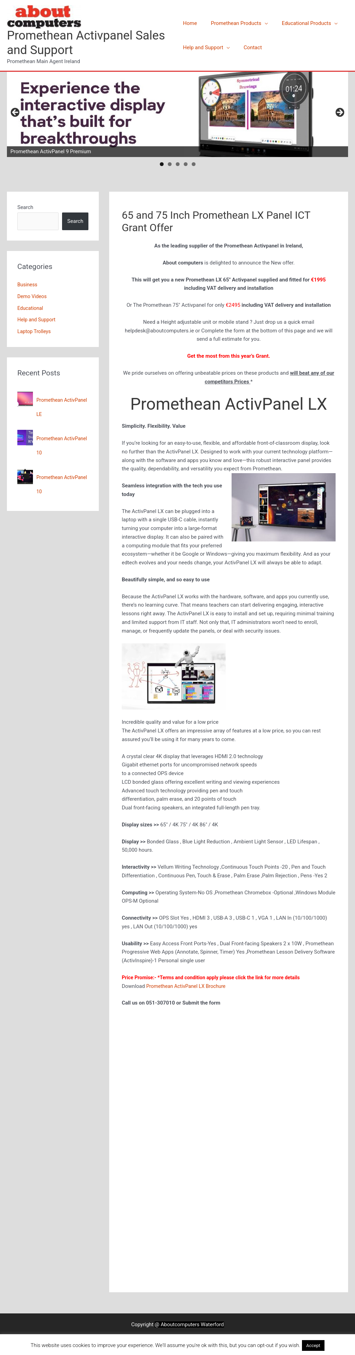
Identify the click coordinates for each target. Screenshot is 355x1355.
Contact (249, 47)
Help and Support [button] (203, 47)
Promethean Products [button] (232, 23)
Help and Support (37, 319)
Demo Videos (32, 296)
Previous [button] (15, 112)
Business (27, 284)
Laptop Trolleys (35, 331)
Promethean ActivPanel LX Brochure (188, 986)
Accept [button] (313, 1345)
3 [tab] (178, 164)
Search (25, 207)
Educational (30, 308)
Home (190, 23)
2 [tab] (170, 164)
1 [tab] (162, 164)
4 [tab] (186, 164)
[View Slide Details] (177, 114)
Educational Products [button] (299, 23)
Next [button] (339, 112)
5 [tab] (194, 164)
